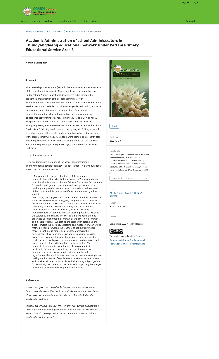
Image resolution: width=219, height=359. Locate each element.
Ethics (84, 21)
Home (24, 21)
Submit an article (67, 21)
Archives (49, 21)
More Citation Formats (122, 178)
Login (195, 2)
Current (36, 21)
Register (185, 2)
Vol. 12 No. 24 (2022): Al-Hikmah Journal (65, 31)
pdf (115, 126)
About (95, 21)
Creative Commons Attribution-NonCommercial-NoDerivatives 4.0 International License (127, 240)
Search (191, 21)
